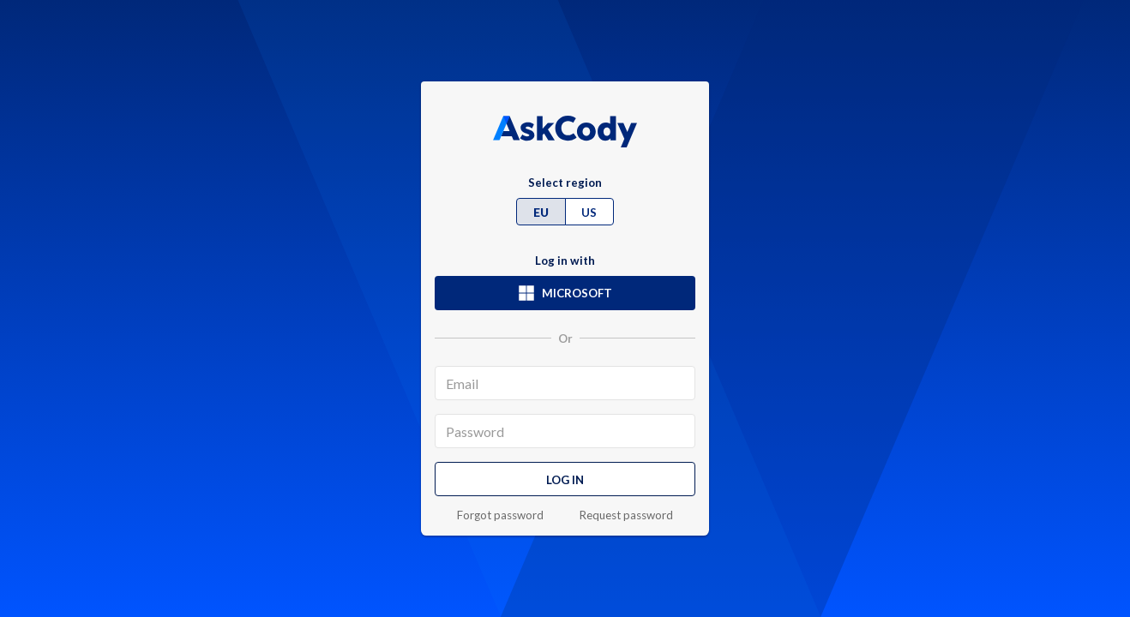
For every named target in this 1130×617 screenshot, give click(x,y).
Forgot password (500, 515)
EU (541, 212)
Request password (626, 515)
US (589, 212)
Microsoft (565, 293)
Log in (565, 480)
